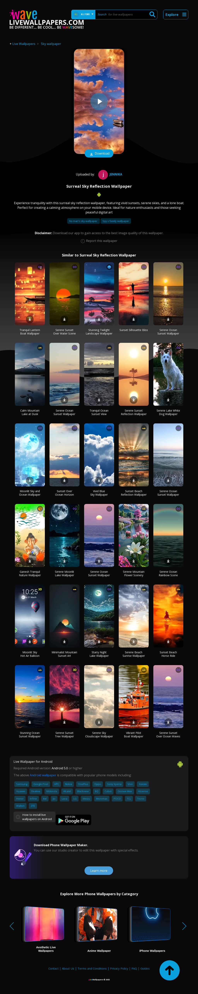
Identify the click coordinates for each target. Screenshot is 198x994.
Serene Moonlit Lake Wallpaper (64, 573)
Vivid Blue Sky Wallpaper (99, 492)
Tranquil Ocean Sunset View (99, 412)
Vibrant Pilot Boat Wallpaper (133, 734)
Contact (53, 968)
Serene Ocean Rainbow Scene (168, 573)
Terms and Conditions (92, 968)
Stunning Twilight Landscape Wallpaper (99, 331)
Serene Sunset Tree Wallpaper (64, 734)
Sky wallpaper (51, 44)
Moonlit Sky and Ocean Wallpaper (29, 492)
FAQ (134, 968)
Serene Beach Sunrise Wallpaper (134, 654)
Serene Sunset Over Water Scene (64, 331)
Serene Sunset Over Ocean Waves (168, 734)
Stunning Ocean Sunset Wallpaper (30, 734)
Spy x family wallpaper (115, 221)
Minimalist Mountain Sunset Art (64, 654)
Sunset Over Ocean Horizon (64, 492)
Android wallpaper (43, 775)
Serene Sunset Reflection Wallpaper (134, 412)
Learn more (98, 870)
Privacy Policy (119, 968)
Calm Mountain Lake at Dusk (29, 412)
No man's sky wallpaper (83, 221)
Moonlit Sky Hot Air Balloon (29, 654)
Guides (145, 968)
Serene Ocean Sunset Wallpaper (168, 331)
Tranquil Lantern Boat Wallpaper (30, 331)
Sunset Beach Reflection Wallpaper (134, 492)
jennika (109, 174)
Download (99, 153)
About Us (68, 968)
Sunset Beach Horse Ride (168, 654)
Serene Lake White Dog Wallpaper (168, 412)
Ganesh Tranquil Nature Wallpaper (30, 573)
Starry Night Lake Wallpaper (99, 654)
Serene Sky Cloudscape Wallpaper (99, 734)
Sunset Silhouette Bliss (133, 330)
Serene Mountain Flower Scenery (133, 573)
